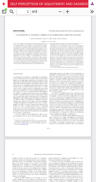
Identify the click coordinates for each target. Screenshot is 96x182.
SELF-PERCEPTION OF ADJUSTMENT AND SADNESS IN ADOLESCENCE (53, 4)
